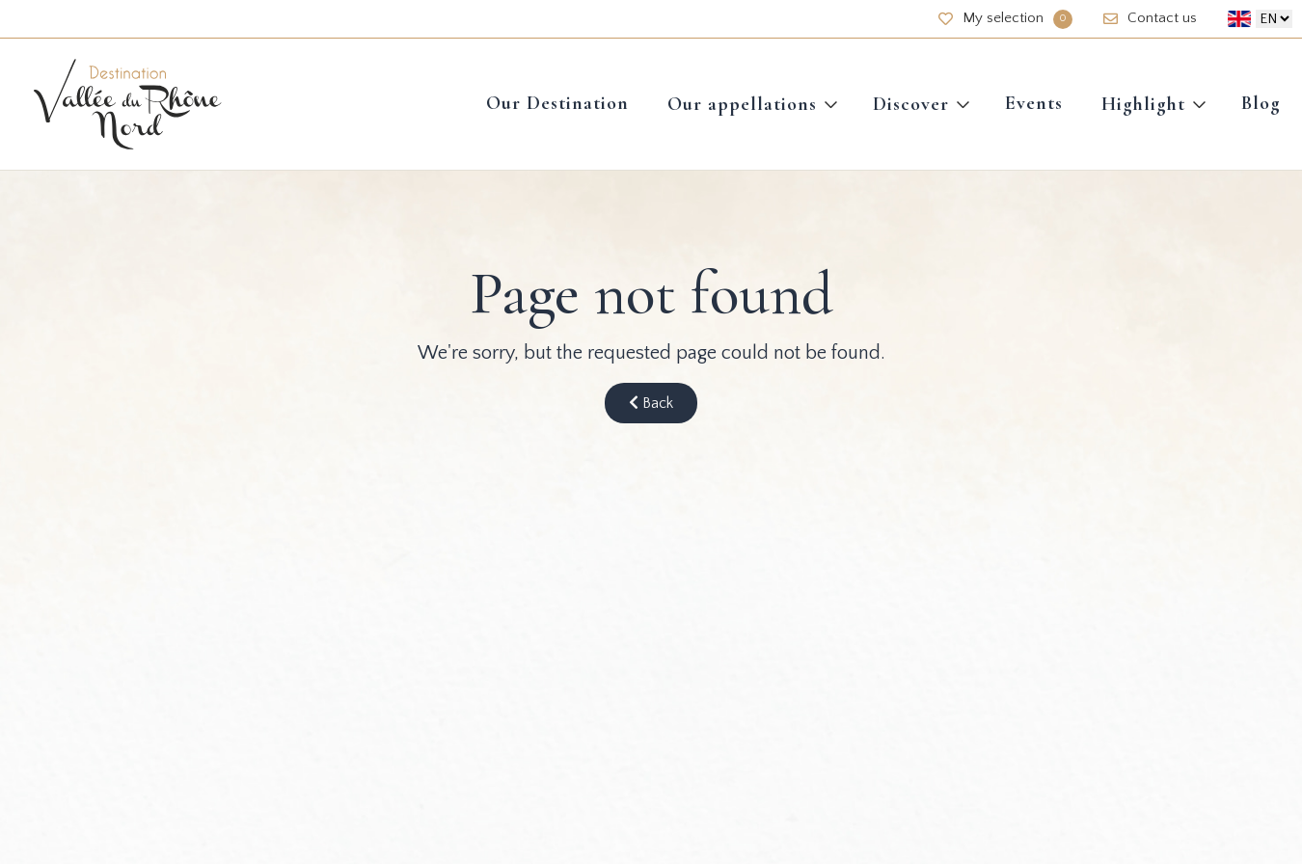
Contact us (1150, 18)
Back (651, 403)
